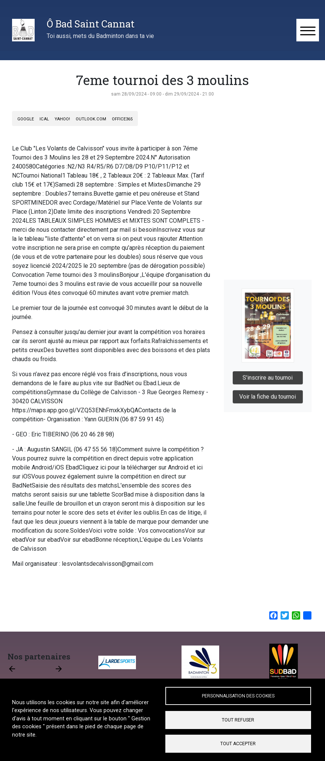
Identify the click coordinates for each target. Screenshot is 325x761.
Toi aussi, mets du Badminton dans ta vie (100, 35)
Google (25, 119)
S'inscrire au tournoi (268, 375)
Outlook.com (91, 119)
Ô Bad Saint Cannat (90, 23)
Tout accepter (238, 743)
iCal (44, 119)
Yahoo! (62, 119)
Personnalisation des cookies (238, 696)
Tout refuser (238, 720)
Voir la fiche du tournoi (268, 392)
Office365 (122, 119)
